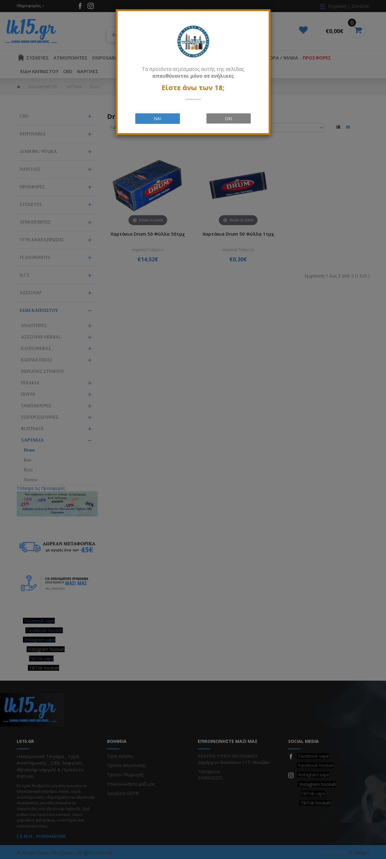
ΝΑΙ (157, 118)
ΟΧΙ (228, 118)
